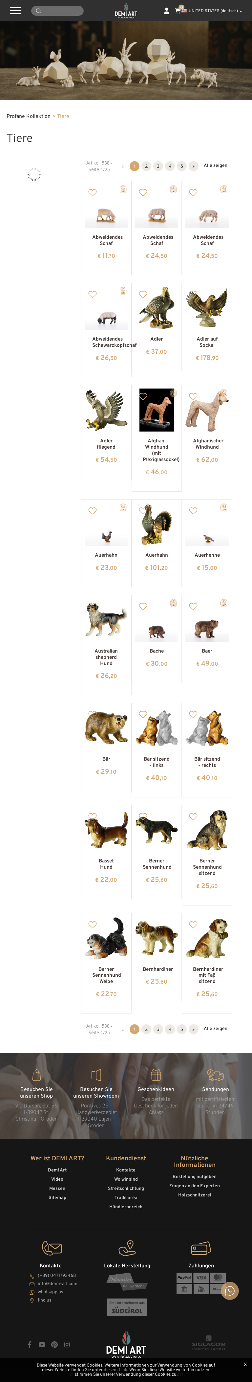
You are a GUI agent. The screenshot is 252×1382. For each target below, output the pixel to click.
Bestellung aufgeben (195, 1177)
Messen (57, 1189)
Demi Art (57, 1170)
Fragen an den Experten (194, 1186)
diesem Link (115, 1370)
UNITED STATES (211, 11)
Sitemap (57, 1198)
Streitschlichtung (126, 1189)
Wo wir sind (126, 1179)
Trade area (126, 1198)
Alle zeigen (215, 165)
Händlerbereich (125, 1207)
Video (57, 1179)
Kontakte (126, 1170)
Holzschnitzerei (194, 1195)
